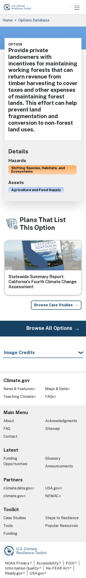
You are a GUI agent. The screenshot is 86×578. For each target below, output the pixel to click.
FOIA (70, 563)
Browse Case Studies (53, 305)
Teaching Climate (18, 396)
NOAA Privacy (17, 563)
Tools (8, 526)
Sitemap (52, 428)
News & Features (18, 389)
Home (8, 20)
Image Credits (19, 352)
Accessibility (47, 563)
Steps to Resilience (62, 518)
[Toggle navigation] (76, 7)
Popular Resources (61, 526)
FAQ (6, 428)
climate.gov (13, 496)
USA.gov (52, 488)
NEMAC (52, 496)
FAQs (49, 396)
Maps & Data (56, 389)
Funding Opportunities (15, 461)
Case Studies (14, 518)
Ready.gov (13, 573)
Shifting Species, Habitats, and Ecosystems (38, 169)
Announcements (59, 466)
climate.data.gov (17, 488)
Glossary (53, 458)
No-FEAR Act (57, 568)
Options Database (33, 20)
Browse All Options (49, 328)
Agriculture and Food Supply (36, 190)
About (8, 421)
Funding (10, 533)
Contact (10, 436)
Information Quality (22, 568)
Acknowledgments (61, 421)
